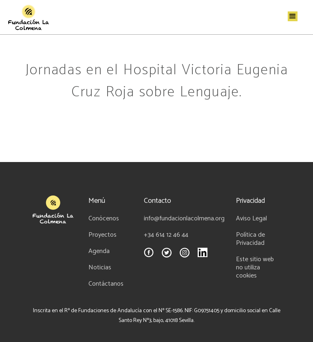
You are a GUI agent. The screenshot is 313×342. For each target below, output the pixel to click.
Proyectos (102, 235)
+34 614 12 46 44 (166, 235)
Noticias (99, 268)
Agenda (99, 251)
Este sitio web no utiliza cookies (255, 267)
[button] (292, 16)
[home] (28, 17)
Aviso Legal (251, 219)
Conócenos (103, 219)
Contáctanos (105, 284)
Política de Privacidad (250, 239)
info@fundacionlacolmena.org (184, 219)
